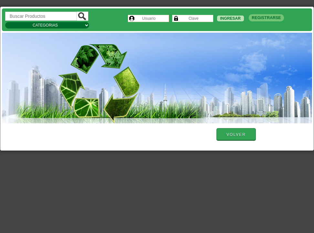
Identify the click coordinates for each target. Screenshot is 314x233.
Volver (236, 134)
